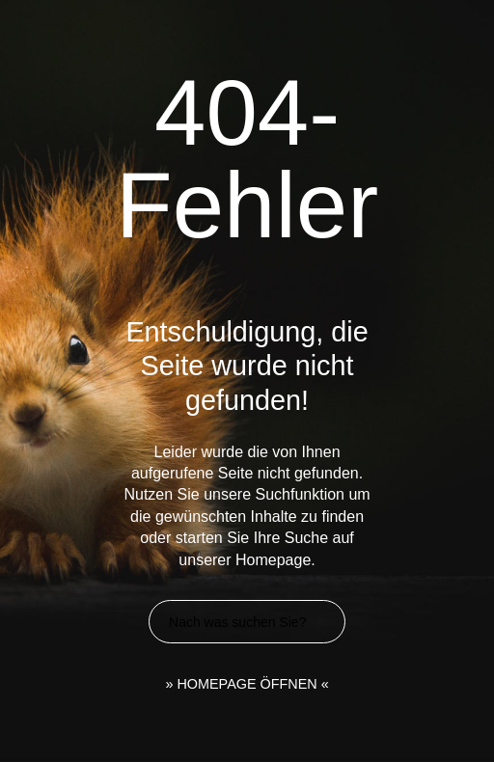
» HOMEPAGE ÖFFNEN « (246, 684)
